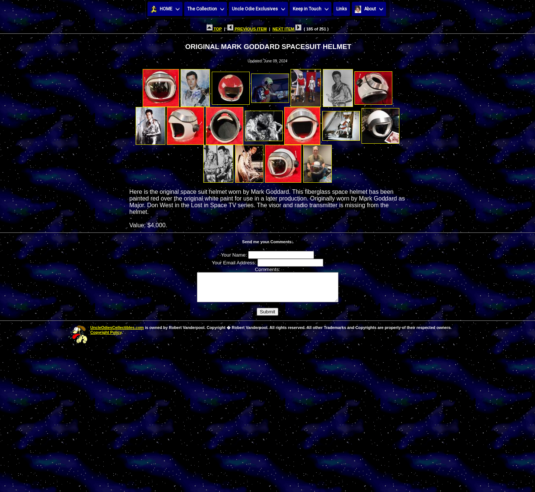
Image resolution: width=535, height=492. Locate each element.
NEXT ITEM (286, 29)
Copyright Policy (105, 338)
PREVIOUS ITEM (247, 29)
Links (341, 9)
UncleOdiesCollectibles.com (117, 333)
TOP (214, 29)
